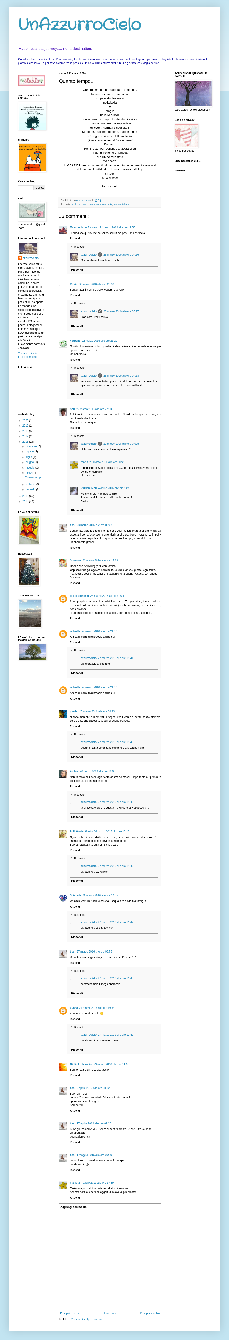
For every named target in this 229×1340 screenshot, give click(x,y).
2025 (25, 420)
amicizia (76, 204)
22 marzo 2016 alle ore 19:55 (117, 227)
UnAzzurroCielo (79, 25)
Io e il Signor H (79, 595)
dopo (84, 204)
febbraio (31, 484)
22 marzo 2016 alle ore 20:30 (96, 284)
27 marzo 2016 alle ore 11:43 (115, 742)
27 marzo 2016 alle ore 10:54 (96, 1007)
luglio (29, 457)
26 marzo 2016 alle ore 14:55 (100, 895)
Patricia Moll (89, 488)
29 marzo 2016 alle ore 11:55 (111, 1064)
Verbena (75, 340)
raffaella (75, 631)
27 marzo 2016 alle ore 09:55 (94, 951)
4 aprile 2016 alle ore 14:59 (114, 488)
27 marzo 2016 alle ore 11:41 (115, 658)
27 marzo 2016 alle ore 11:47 (115, 922)
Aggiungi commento (73, 1207)
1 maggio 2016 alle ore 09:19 (94, 1155)
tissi (72, 525)
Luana (74, 1007)
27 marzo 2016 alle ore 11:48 (115, 978)
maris (84, 462)
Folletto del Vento (81, 831)
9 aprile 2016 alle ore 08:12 (93, 1088)
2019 (25, 425)
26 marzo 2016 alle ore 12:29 (111, 831)
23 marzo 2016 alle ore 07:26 (121, 254)
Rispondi (75, 238)
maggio (30, 467)
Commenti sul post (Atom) (86, 1319)
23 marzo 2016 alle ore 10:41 (107, 462)
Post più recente (70, 1313)
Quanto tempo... (34, 477)
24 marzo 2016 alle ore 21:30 (99, 631)
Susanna (75, 560)
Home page (110, 1313)
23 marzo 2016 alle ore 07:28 (121, 375)
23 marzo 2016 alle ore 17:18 (100, 560)
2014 (25, 501)
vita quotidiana (121, 204)
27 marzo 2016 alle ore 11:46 (115, 866)
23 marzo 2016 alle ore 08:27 (94, 525)
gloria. (74, 711)
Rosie (73, 284)
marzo (30, 472)
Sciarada (75, 895)
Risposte (79, 246)
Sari (72, 409)
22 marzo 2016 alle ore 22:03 (94, 409)
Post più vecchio (150, 1313)
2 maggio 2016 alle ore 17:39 (96, 1182)
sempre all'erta (104, 204)
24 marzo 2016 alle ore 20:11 (108, 595)
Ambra (74, 771)
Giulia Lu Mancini (81, 1064)
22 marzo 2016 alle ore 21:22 (99, 340)
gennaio (31, 489)
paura (92, 204)
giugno (30, 462)
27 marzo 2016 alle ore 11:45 (115, 802)
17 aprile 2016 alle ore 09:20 (94, 1123)
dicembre (32, 446)
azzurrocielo (89, 254)
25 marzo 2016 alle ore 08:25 (97, 711)
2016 (25, 441)
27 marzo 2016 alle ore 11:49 (115, 1034)
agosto (30, 451)
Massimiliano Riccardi (84, 227)
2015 (25, 496)
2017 (25, 436)
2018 (25, 431)
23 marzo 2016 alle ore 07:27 (121, 311)
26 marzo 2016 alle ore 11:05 (97, 771)
